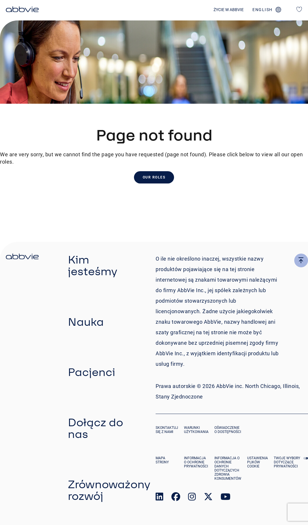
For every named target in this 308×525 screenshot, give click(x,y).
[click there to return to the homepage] (22, 257)
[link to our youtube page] (225, 498)
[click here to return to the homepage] (22, 10)
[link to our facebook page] (175, 498)
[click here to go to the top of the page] (301, 260)
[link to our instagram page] (192, 498)
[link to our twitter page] (208, 498)
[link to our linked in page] (159, 498)
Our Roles (154, 177)
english (262, 9)
